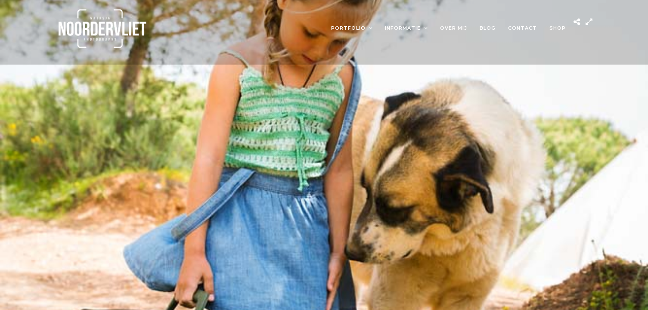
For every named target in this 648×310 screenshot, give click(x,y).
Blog (488, 28)
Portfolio (348, 28)
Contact (522, 28)
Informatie (403, 28)
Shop (557, 28)
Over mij (453, 28)
